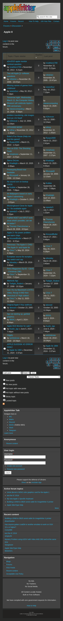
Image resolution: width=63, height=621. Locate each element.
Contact (56, 21)
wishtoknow (14, 338)
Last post (48, 56)
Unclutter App (36, 482)
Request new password (16, 469)
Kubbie (13, 187)
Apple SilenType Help (15, 505)
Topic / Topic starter (17, 56)
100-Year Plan (46, 21)
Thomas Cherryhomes (18, 226)
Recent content (12, 443)
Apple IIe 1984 (15, 350)
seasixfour (14, 91)
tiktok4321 (9, 551)
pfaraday (13, 262)
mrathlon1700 (15, 67)
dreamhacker (10, 521)
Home (6, 21)
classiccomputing (17, 109)
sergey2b (8, 536)
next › (56, 47)
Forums (13, 21)
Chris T (13, 250)
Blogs (8, 561)
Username (9, 454)
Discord (12, 422)
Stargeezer (9, 545)
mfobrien (13, 79)
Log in (5, 41)
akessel (13, 308)
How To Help (33, 21)
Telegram (12, 430)
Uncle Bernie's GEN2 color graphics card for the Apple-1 (28, 492)
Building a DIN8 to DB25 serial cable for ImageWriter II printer (30, 502)
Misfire (11, 425)
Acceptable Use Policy (14, 574)
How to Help (31, 606)
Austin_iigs (14, 329)
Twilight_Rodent (16, 284)
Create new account (14, 466)
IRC (10, 417)
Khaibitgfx (14, 163)
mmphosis (14, 154)
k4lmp (12, 130)
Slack (11, 428)
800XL (12, 320)
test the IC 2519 (13, 495)
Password (9, 460)
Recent (21, 21)
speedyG (13, 211)
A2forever (13, 121)
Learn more (8, 433)
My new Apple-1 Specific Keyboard (20, 499)
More (57, 508)
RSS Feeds (10, 568)
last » (56, 50)
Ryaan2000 (14, 142)
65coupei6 (14, 175)
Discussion (16, 26)
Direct (24, 482)
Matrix (11, 419)
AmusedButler (15, 238)
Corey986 (8, 530)
